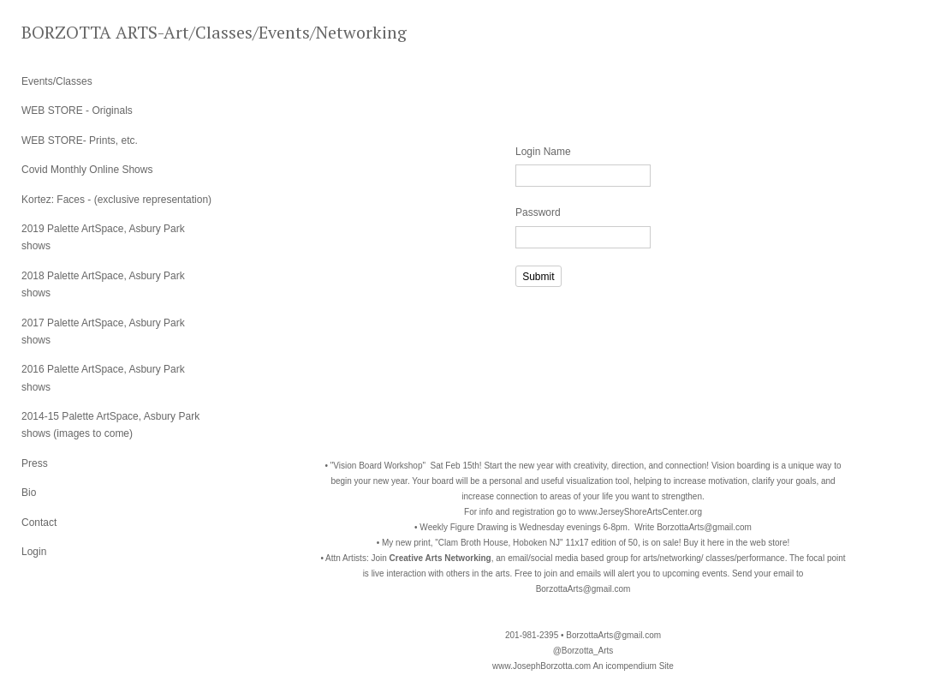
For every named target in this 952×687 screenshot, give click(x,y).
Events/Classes (56, 81)
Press (34, 463)
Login (33, 552)
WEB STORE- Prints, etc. (79, 140)
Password (538, 212)
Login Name (543, 152)
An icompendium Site (633, 666)
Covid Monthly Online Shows (86, 170)
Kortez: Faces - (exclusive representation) (116, 200)
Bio (28, 493)
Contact (39, 523)
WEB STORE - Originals (77, 110)
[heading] (64, 32)
